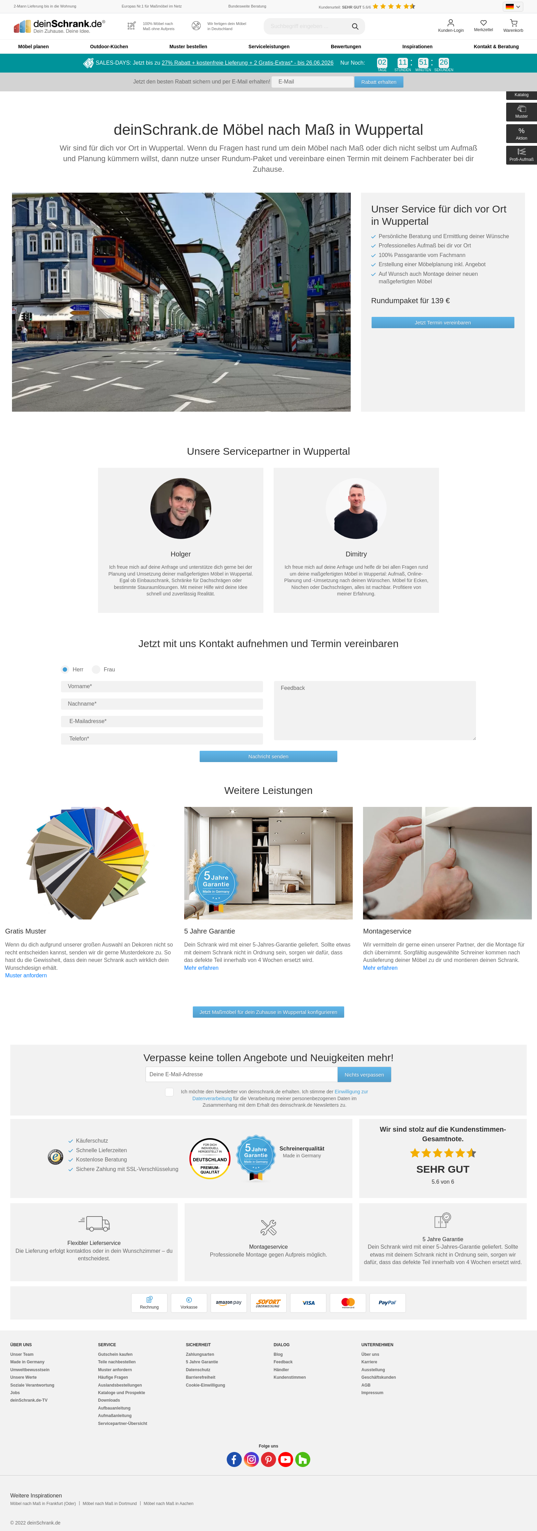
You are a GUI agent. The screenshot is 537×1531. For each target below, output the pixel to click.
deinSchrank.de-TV (29, 1400)
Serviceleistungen (269, 46)
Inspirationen (417, 46)
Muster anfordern (26, 975)
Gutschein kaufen (115, 1354)
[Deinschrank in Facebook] (234, 1459)
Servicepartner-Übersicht (122, 1423)
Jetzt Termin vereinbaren (443, 322)
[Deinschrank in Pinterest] (268, 1459)
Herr (72, 669)
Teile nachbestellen (117, 1362)
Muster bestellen (188, 46)
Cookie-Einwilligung (205, 1385)
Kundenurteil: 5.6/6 (345, 7)
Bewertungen (346, 46)
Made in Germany (27, 1362)
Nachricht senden (269, 756)
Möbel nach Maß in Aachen (168, 1503)
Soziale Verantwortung (32, 1385)
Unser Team (22, 1354)
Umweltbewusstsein (30, 1369)
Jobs (15, 1392)
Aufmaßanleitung (115, 1415)
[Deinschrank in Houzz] (302, 1459)
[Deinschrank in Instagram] (251, 1459)
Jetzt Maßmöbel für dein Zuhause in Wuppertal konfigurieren (268, 1012)
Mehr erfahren (201, 968)
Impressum (372, 1392)
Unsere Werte (23, 1377)
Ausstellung (373, 1369)
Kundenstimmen (290, 1377)
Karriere (369, 1362)
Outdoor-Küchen (109, 46)
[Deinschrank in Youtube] (285, 1459)
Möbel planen (33, 46)
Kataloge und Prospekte (121, 1392)
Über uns (370, 1354)
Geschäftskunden (378, 1377)
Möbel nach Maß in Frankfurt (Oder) (43, 1503)
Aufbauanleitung (114, 1408)
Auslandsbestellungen (120, 1385)
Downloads (109, 1400)
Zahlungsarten (200, 1354)
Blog (278, 1354)
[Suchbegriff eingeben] (314, 26)
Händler (281, 1369)
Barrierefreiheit (200, 1377)
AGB (366, 1385)
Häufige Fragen (113, 1377)
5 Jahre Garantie (202, 1362)
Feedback (283, 1362)
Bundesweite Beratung (247, 6)
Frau (103, 669)
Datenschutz (198, 1369)
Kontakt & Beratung (496, 46)
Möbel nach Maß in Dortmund (110, 1503)
